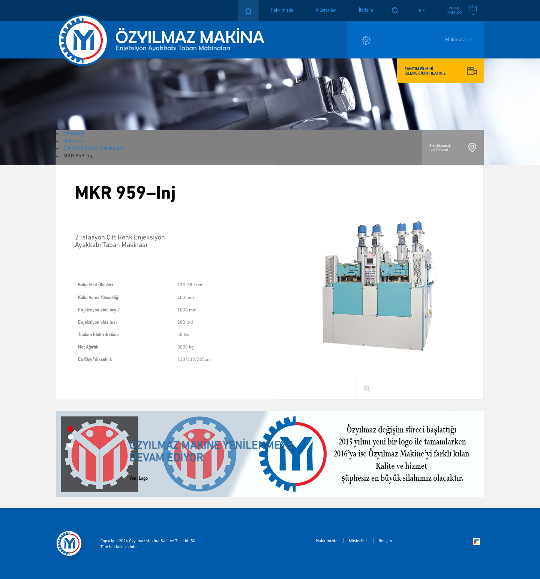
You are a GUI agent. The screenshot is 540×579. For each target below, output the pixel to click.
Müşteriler (326, 10)
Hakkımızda (282, 10)
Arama (394, 10)
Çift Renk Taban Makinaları (93, 148)
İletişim (366, 10)
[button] (421, 10)
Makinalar (458, 39)
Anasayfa (248, 10)
